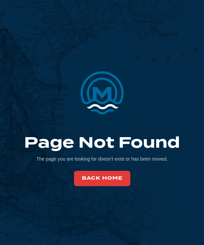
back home (102, 178)
